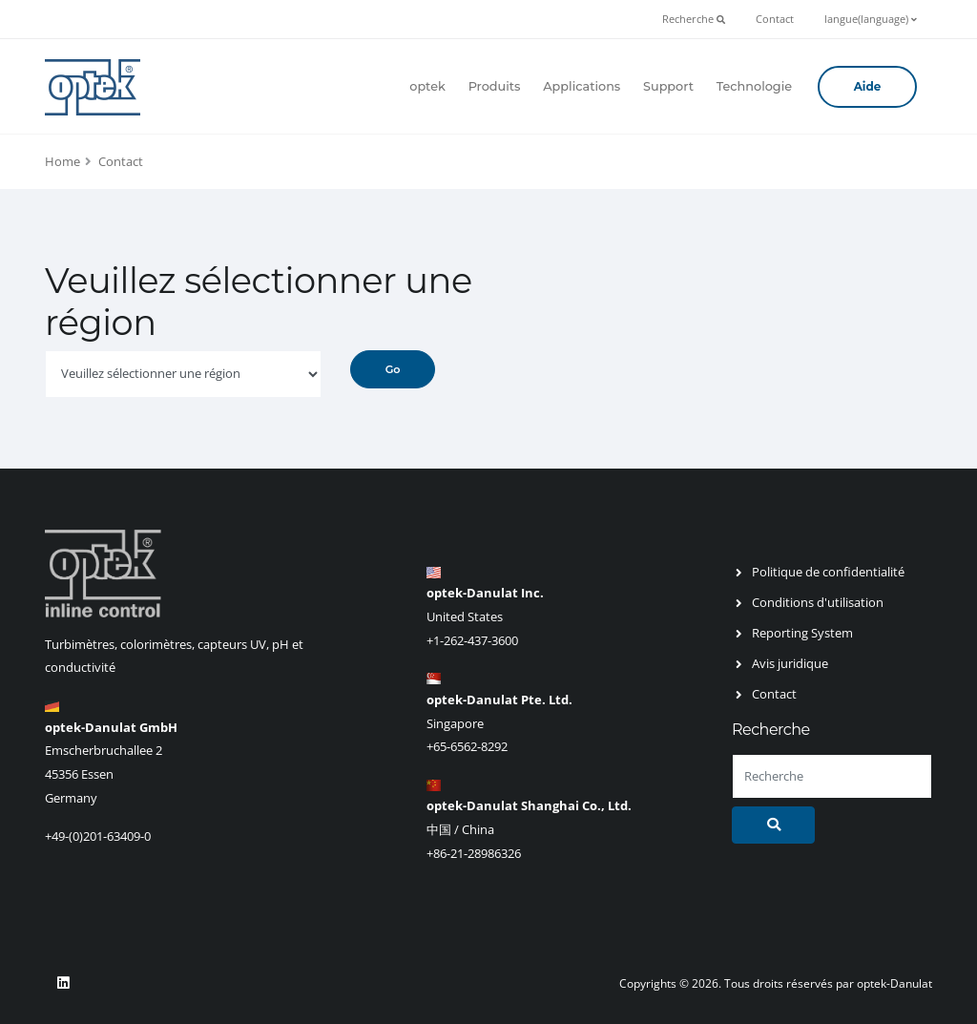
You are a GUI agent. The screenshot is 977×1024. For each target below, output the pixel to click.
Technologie (754, 86)
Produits (494, 86)
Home (62, 161)
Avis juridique (790, 663)
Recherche (693, 19)
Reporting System (802, 632)
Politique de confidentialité (828, 571)
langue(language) (870, 19)
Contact (775, 19)
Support (668, 86)
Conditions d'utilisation (817, 602)
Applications (581, 86)
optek (427, 86)
